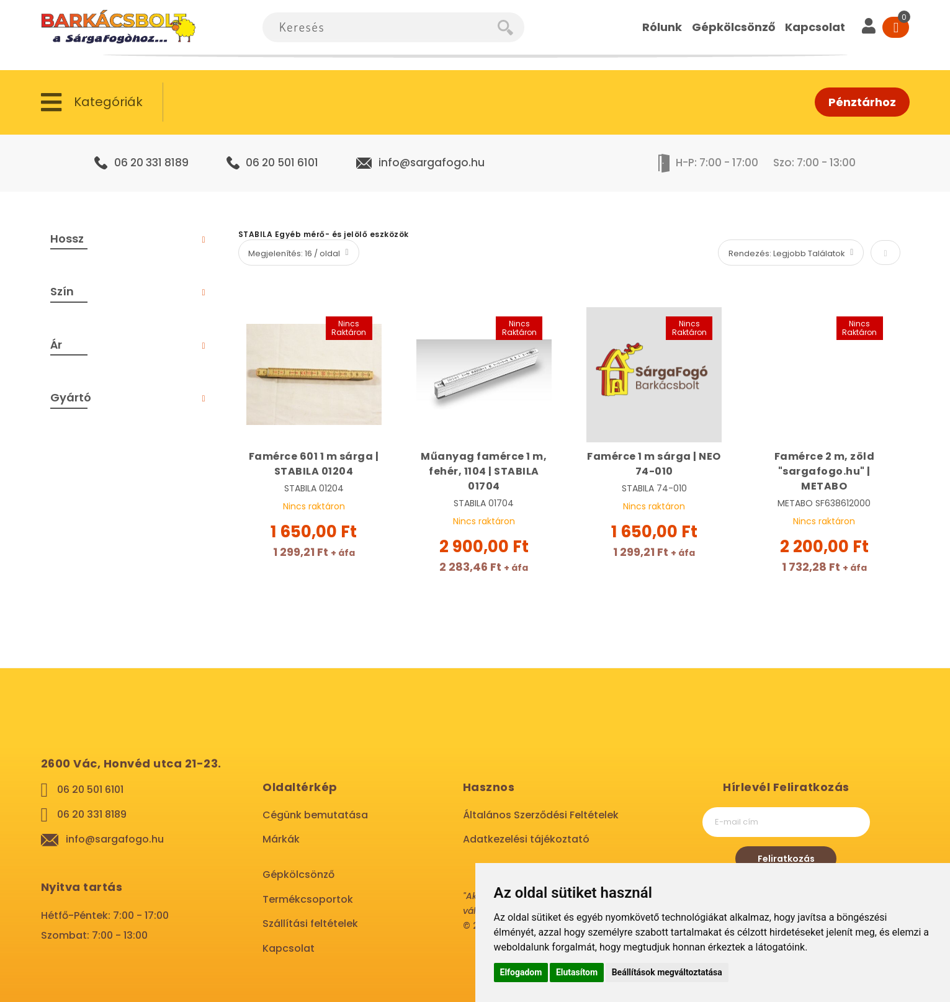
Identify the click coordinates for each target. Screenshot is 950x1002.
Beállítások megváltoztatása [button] (667, 972)
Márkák (281, 839)
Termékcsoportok (307, 899)
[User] (869, 27)
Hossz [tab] (67, 238)
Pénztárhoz (862, 102)
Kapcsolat (288, 948)
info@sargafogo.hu (432, 162)
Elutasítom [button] (577, 972)
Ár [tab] (56, 344)
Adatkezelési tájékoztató (526, 839)
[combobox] (380, 27)
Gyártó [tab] (70, 397)
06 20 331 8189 (151, 162)
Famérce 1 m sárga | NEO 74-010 (654, 463)
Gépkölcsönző (298, 874)
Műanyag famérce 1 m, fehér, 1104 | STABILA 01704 (484, 471)
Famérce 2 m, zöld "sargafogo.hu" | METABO (824, 471)
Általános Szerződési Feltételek (541, 815)
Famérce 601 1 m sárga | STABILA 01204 (314, 463)
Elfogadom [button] (521, 972)
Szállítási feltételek (310, 923)
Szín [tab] (62, 291)
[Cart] (895, 27)
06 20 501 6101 (282, 162)
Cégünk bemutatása (315, 815)
